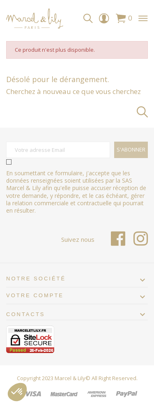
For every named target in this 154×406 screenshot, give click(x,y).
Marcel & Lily (70, 378)
